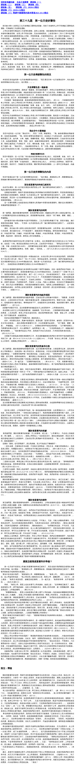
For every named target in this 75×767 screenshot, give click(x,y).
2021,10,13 (24, 13)
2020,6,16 (13, 10)
